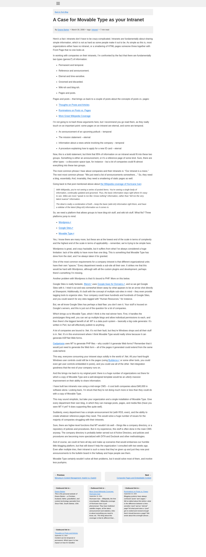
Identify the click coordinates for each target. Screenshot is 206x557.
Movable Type (66, 233)
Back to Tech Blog (61, 12)
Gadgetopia (59, 343)
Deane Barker (63, 30)
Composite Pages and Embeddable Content (134, 478)
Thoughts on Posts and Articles (74, 105)
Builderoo (113, 360)
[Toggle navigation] (103, 3)
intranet (95, 30)
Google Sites (65, 228)
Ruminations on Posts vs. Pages (75, 110)
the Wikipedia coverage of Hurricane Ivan (120, 184)
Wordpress (64, 222)
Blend (87, 284)
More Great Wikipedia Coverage (75, 116)
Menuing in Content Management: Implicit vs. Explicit (75, 478)
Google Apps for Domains (110, 284)
